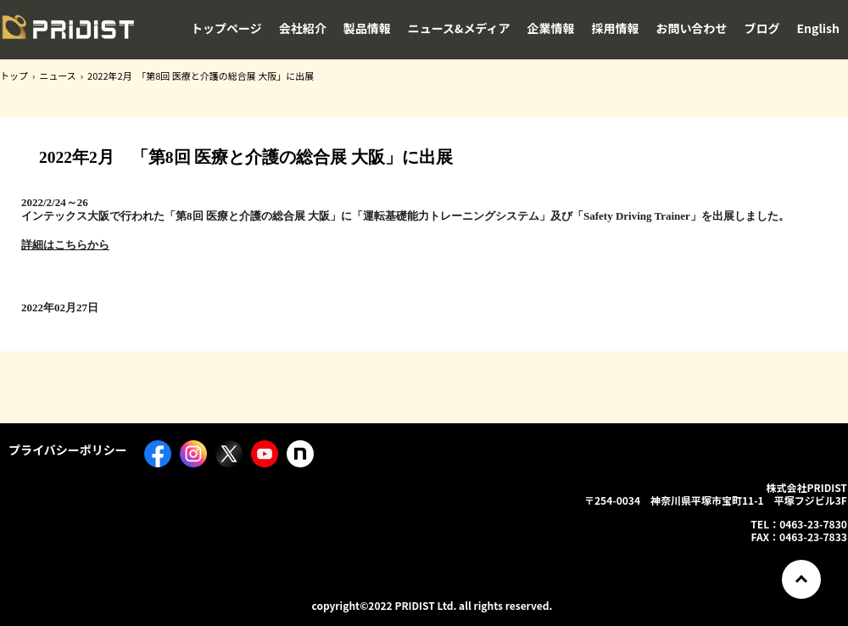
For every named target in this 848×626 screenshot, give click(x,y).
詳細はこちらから (65, 244)
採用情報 (615, 28)
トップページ (226, 28)
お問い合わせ (692, 28)
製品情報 (367, 28)
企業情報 (551, 28)
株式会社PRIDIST (68, 33)
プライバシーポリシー (67, 449)
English (818, 28)
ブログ (762, 28)
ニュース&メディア (459, 28)
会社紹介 (302, 28)
